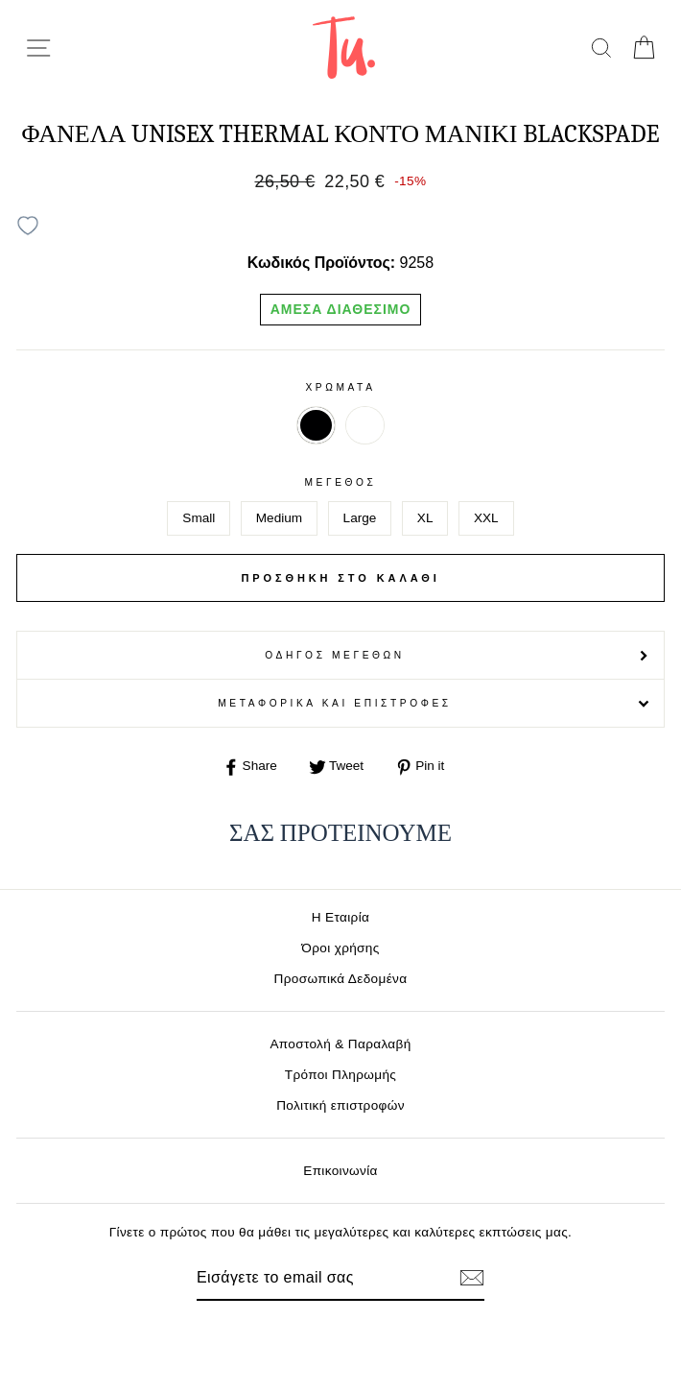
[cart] (643, 47)
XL (425, 518)
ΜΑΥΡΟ (315, 425)
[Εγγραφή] (471, 1278)
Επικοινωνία (340, 1171)
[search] (601, 47)
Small (198, 518)
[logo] (344, 47)
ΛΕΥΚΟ (364, 425)
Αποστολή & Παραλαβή (340, 1044)
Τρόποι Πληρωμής (341, 1075)
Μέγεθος (340, 482)
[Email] (307, 1278)
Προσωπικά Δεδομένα (341, 979)
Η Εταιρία (340, 917)
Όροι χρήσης (340, 948)
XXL (486, 518)
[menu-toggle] (38, 48)
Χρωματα (340, 387)
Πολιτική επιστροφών (340, 1105)
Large (360, 518)
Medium (279, 518)
